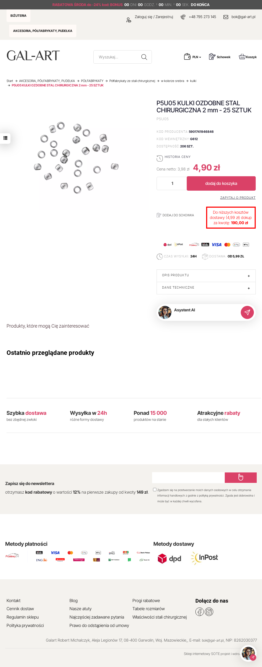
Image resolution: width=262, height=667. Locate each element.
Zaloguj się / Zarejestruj (149, 16)
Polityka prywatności (25, 625)
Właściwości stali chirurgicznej (159, 617)
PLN (197, 57)
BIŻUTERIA (18, 16)
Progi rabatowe (146, 600)
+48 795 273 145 (202, 16)
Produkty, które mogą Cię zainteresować (48, 326)
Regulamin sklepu (23, 617)
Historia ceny (178, 157)
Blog (73, 600)
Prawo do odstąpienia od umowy (99, 625)
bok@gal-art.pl (243, 16)
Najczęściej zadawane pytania (96, 617)
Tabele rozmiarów (148, 608)
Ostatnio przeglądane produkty (50, 352)
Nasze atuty (80, 608)
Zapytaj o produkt (238, 197)
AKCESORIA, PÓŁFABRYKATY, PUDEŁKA (42, 31)
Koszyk (248, 56)
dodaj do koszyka (221, 183)
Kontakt (13, 600)
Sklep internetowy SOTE (202, 654)
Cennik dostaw (20, 608)
